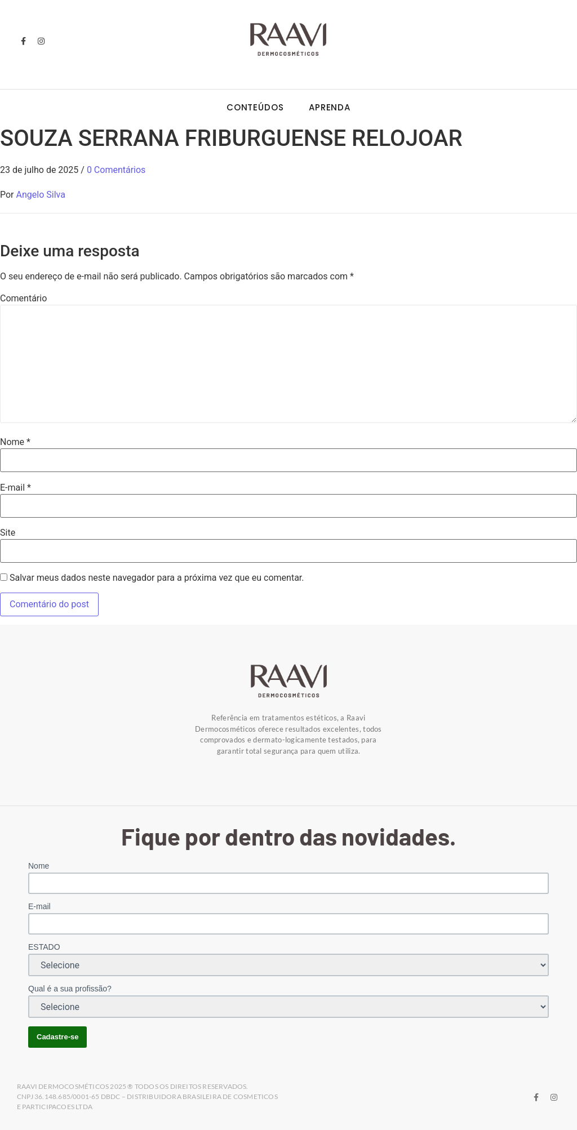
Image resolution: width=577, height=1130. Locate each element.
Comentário (23, 298)
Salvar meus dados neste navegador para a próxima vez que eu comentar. (157, 577)
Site (7, 532)
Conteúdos (255, 107)
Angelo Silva (40, 194)
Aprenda (329, 107)
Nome (15, 442)
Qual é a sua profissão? (70, 989)
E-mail (15, 487)
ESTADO (44, 947)
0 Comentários (116, 169)
